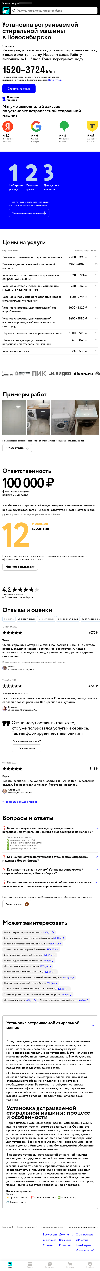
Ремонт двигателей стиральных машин (23, 971)
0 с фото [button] (9, 619)
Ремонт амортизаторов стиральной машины (25, 943)
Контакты (65, 1245)
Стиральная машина (52, 1227)
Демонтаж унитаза (13, 1000)
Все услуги (50, 1235)
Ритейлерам (83, 1245)
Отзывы (48, 1245)
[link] (29, 932)
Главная (6, 1227)
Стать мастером (85, 1235)
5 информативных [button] (68, 619)
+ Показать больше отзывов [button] (19, 802)
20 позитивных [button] (26, 619)
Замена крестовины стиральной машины (24, 949)
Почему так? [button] (55, 79)
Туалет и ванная (26, 1227)
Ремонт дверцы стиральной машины (21, 932)
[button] (50, 4)
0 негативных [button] (46, 619)
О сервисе (49, 1240)
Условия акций (85, 1250)
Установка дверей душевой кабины (57, 1000)
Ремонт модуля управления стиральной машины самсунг (32, 977)
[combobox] (54, 10)
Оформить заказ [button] (19, 88)
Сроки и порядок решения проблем (35, 514)
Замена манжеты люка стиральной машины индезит (29, 988)
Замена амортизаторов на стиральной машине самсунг (30, 994)
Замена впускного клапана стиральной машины (27, 938)
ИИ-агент (82, 1240)
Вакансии (65, 1240)
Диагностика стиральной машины (20, 966)
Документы (66, 1235)
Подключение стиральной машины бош (23, 983)
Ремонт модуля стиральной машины (21, 960)
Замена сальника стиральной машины (22, 955)
